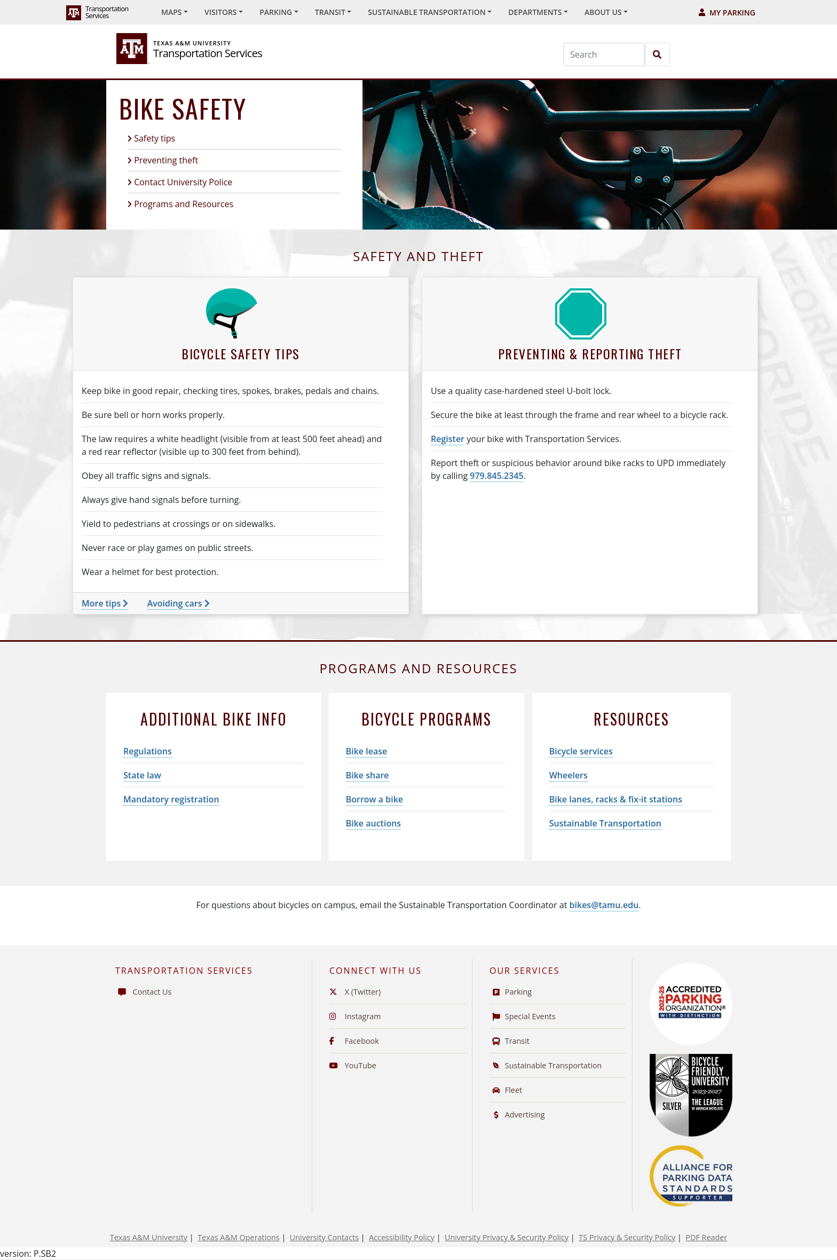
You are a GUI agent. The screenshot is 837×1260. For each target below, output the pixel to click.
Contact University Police (183, 182)
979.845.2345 (496, 476)
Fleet (505, 1090)
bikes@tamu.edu (604, 905)
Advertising (517, 1114)
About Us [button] (603, 12)
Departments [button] (535, 12)
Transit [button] (330, 12)
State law (142, 775)
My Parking (727, 12)
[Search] (604, 54)
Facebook (354, 1041)
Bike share (367, 775)
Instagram (355, 1016)
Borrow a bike (374, 799)
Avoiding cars (178, 603)
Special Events (522, 1016)
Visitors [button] (220, 12)
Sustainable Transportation (605, 823)
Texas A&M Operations (238, 1237)
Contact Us (143, 992)
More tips (105, 603)
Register (447, 439)
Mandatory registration (171, 799)
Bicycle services (581, 751)
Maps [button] (171, 12)
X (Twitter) (355, 992)
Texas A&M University (148, 1237)
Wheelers (568, 775)
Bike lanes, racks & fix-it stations (615, 799)
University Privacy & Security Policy (506, 1237)
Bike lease (367, 751)
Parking (510, 992)
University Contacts (324, 1237)
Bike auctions (373, 823)
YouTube (352, 1065)
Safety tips (154, 138)
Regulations (147, 751)
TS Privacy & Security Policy (627, 1237)
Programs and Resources (183, 204)
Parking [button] (275, 12)
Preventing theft (166, 160)
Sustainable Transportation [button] (426, 12)
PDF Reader (706, 1237)
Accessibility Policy (402, 1237)
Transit (509, 1041)
